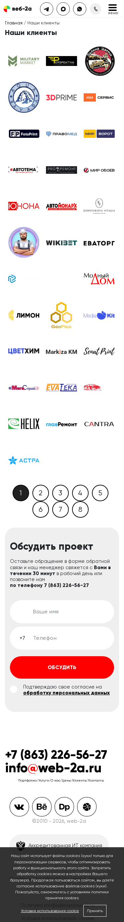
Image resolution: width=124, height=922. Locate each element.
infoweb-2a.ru (53, 768)
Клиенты (79, 780)
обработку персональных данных (66, 693)
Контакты (96, 780)
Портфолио (27, 780)
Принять (95, 910)
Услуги (43, 780)
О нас (55, 780)
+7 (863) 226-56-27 (56, 755)
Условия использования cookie (50, 910)
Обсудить (62, 667)
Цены (66, 780)
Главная (13, 22)
